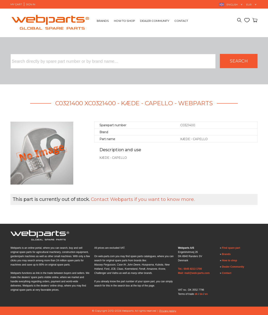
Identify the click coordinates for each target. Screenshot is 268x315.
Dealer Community (154, 20)
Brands (103, 20)
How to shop (124, 20)
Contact (181, 20)
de (201, 294)
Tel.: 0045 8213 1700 (190, 268)
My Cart (16, 4)
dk (196, 294)
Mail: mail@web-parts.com (194, 273)
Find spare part (231, 247)
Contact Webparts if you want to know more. (143, 199)
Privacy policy (167, 310)
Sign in (30, 4)
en (206, 294)
